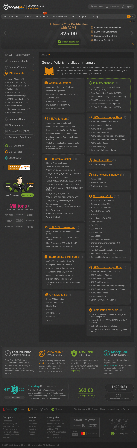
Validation (11, 89)
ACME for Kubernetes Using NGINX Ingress (109, 139)
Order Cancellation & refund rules (60, 87)
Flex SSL (94, 225)
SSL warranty (96, 232)
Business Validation (55, 423)
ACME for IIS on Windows (101, 125)
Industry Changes (14, 79)
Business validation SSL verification (61, 130)
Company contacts (11, 435)
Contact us (27, 195)
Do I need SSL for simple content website (108, 257)
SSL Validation (58, 118)
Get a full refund (110, 365)
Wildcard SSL (96, 215)
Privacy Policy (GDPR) (17, 131)
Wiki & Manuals (14, 73)
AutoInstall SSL (102, 160)
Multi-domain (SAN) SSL (101, 218)
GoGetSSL (32, 423)
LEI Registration (86, 395)
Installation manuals (16, 96)
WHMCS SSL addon (54, 302)
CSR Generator (14, 145)
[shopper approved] (126, 421)
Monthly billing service (55, 91)
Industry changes (103, 82)
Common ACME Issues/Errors (103, 150)
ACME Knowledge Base (17, 99)
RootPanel (50, 317)
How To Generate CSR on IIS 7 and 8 (61, 243)
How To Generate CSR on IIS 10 (59, 247)
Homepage (7, 421)
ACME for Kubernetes (100, 132)
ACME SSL (75, 371)
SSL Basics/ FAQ (103, 196)
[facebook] (112, 421)
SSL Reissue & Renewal (17, 86)
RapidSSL (32, 429)
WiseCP (49, 320)
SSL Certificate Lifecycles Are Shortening (108, 96)
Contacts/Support (16, 67)
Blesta (49, 310)
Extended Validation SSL (101, 211)
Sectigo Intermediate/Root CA (59, 265)
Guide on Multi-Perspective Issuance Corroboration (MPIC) (61, 147)
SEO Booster (96, 236)
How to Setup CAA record (57, 163)
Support (82, 16)
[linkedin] (123, 427)
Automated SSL (42, 16)
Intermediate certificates (17, 109)
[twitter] (119, 421)
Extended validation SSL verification (61, 133)
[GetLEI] (14, 390)
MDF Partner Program (55, 108)
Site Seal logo (96, 246)
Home (43, 55)
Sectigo (31, 432)
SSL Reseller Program (17, 55)
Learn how (50, 398)
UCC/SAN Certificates (56, 432)
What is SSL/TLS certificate (102, 200)
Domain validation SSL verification (60, 126)
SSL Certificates (11, 16)
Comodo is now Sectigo (56, 101)
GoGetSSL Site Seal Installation (104, 326)
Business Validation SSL (101, 207)
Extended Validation (55, 426)
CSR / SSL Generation (16, 102)
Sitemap (6, 437)
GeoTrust (32, 426)
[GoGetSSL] (14, 7)
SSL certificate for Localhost (103, 253)
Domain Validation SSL (100, 204)
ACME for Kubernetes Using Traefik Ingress (109, 136)
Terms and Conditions (18, 137)
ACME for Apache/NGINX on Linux (105, 122)
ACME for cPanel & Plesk (101, 129)
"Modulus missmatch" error (57, 167)
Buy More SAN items (99, 186)
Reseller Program (60, 16)
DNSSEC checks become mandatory (106, 100)
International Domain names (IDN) (105, 243)
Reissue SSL (96, 179)
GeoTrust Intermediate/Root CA (59, 275)
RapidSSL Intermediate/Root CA (60, 268)
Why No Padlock (53, 217)
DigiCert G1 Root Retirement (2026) (106, 107)
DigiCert (31, 421)
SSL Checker (13, 158)
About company (15, 125)
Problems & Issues (15, 106)
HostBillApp (51, 306)
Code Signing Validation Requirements (62, 143)
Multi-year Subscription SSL (58, 105)
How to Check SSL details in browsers (107, 250)
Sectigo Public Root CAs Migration (105, 104)
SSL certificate (11, 363)
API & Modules (13, 112)
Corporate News (15, 119)
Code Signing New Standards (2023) (106, 93)
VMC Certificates (54, 437)
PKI (73, 16)
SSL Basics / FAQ (15, 92)
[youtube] (116, 427)
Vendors (33, 417)
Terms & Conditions (11, 432)
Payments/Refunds (16, 61)
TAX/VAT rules (52, 98)
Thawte (31, 435)
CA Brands (26, 16)
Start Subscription (68, 41)
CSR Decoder (13, 151)
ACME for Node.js (98, 146)
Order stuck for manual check (58, 123)
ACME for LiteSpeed (99, 143)
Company (94, 16)
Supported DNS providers (101, 164)
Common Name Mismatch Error (59, 213)
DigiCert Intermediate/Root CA (59, 279)
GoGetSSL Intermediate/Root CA (60, 261)
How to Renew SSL (99, 182)
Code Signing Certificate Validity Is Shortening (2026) (105, 88)
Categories (53, 417)
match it (42, 363)
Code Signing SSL (98, 222)
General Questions (15, 82)
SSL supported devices (100, 239)
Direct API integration (55, 299)
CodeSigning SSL (54, 435)
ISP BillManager (53, 313)
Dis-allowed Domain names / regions (61, 94)
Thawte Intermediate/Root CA (59, 272)
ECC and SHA (96, 229)
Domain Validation (55, 421)
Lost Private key (53, 210)
